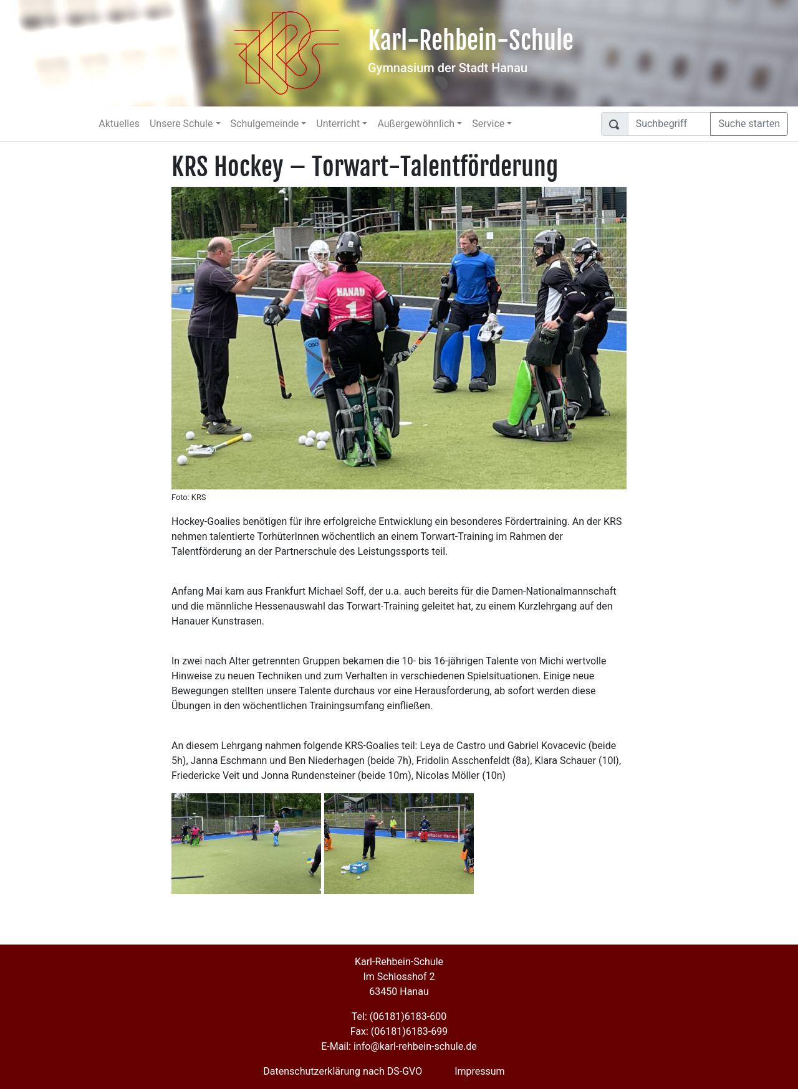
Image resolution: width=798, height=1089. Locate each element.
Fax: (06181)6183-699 (399, 1031)
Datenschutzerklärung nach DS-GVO (342, 1071)
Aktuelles (119, 124)
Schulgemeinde (265, 124)
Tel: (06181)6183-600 (399, 1016)
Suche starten (749, 124)
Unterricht (338, 124)
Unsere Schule (181, 124)
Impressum (479, 1071)
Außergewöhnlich (415, 124)
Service (488, 124)
